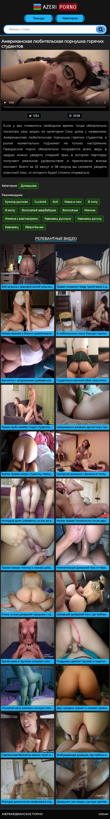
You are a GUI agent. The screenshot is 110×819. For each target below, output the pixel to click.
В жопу (10, 210)
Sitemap (103, 814)
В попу (93, 201)
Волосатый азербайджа (39, 210)
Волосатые (70, 210)
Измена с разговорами (21, 218)
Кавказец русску (90, 218)
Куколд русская (16, 201)
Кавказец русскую (58, 218)
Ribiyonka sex (34, 227)
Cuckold (40, 201)
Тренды (38, 18)
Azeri (55, 7)
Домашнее (28, 185)
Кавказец (12, 227)
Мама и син (72, 201)
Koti (55, 201)
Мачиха (89, 210)
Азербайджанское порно (22, 814)
